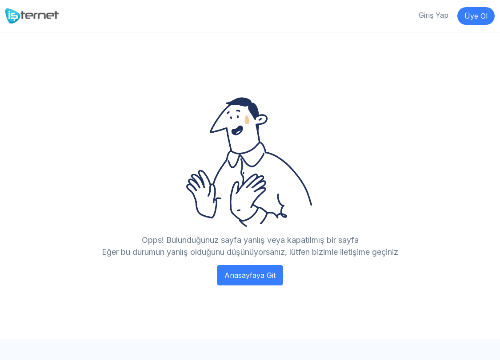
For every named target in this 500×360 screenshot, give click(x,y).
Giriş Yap (433, 15)
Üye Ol (476, 16)
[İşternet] (32, 15)
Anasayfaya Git (250, 275)
